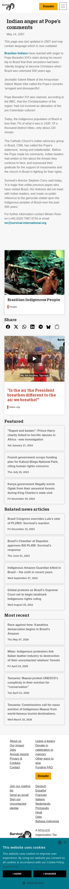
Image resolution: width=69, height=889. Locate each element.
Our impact (17, 745)
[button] (34, 883)
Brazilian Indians (16, 53)
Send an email (19, 795)
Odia (38, 816)
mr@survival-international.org (25, 222)
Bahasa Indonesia (47, 821)
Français (41, 795)
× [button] (64, 842)
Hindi (38, 812)
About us (15, 741)
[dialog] (34, 863)
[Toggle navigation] (63, 6)
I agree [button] (17, 873)
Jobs (13, 749)
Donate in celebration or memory (44, 750)
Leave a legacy (45, 741)
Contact (15, 767)
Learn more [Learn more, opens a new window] (10, 866)
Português (42, 808)
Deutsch (40, 786)
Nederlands (42, 803)
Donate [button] (48, 6)
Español (40, 790)
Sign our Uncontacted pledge (18, 804)
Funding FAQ (44, 767)
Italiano (40, 799)
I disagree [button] (49, 873)
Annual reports (19, 754)
